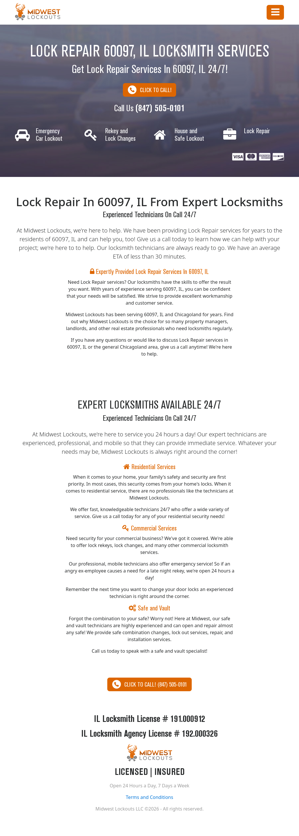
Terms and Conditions (149, 798)
